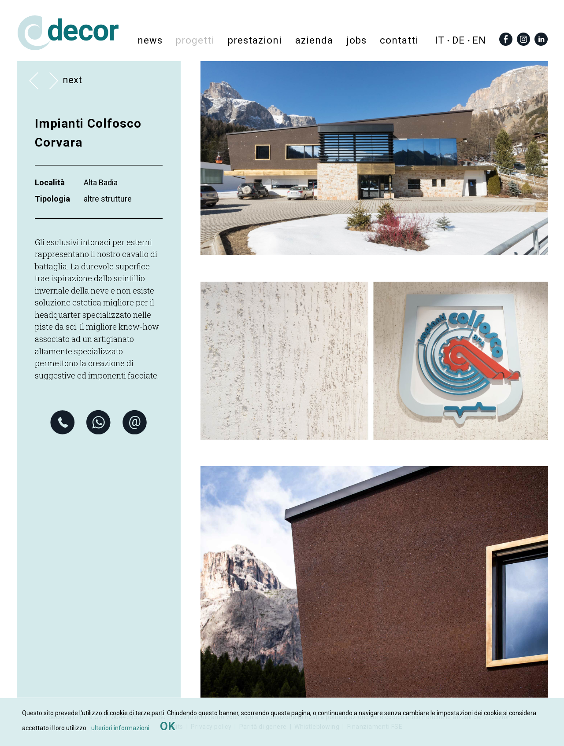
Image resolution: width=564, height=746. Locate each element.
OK (167, 726)
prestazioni (255, 40)
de (458, 40)
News (150, 40)
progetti (195, 40)
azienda (314, 40)
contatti (399, 40)
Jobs (356, 40)
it (440, 40)
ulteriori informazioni (120, 727)
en (479, 40)
